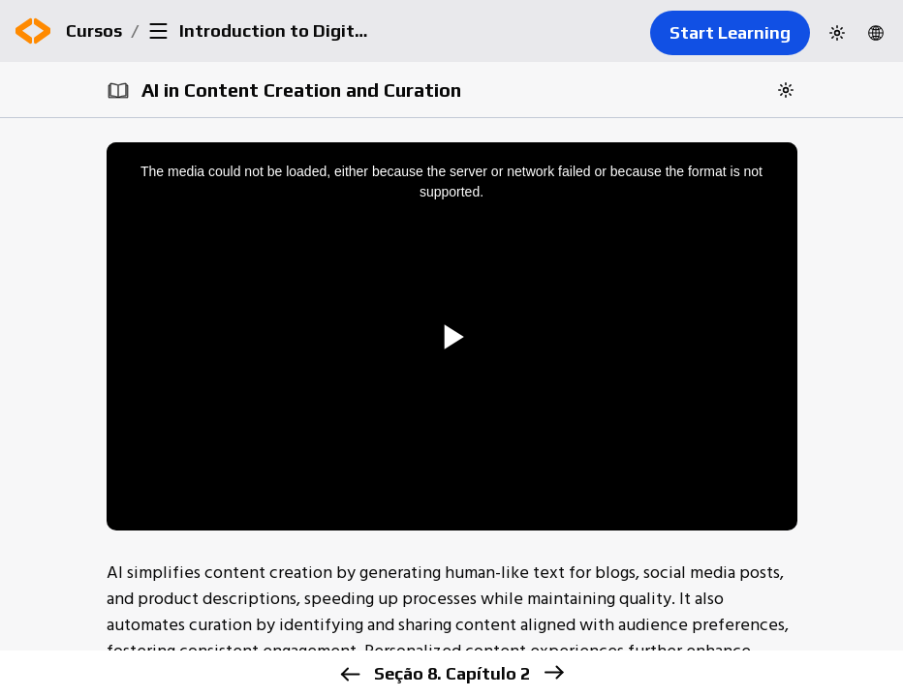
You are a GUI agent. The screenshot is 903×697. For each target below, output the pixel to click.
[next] (554, 672)
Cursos (94, 30)
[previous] (350, 674)
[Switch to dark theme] (837, 33)
